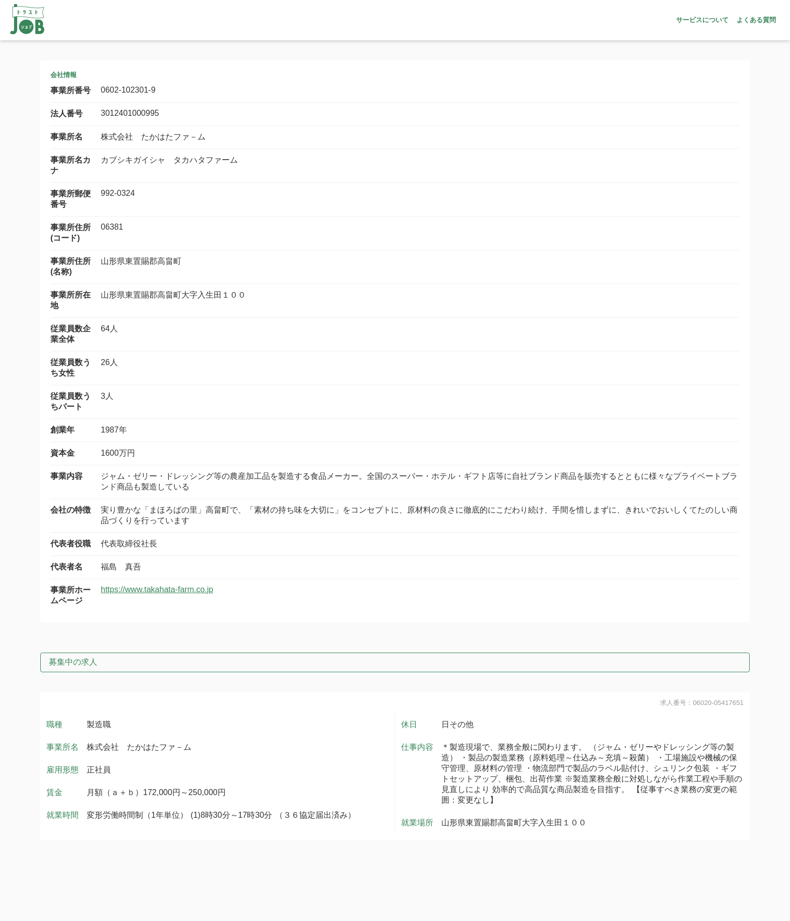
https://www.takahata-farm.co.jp (157, 589)
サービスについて (702, 20)
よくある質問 (756, 20)
